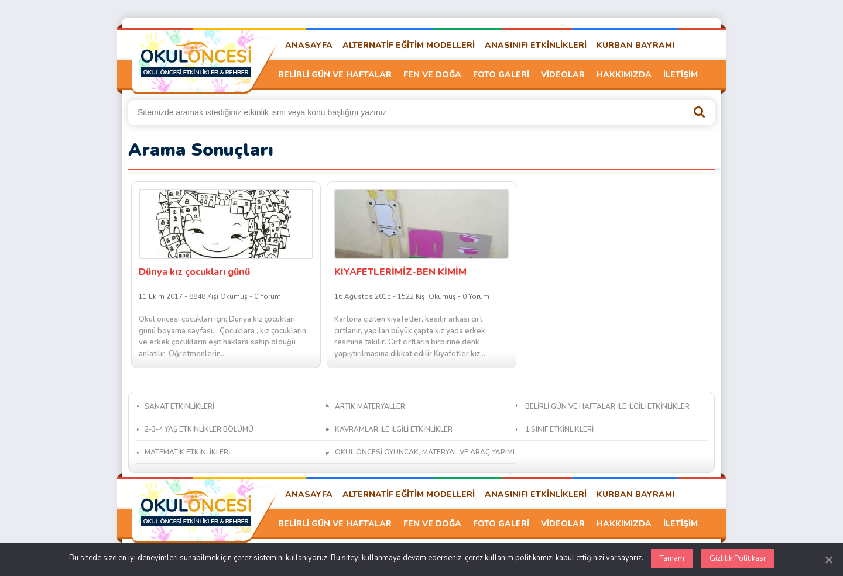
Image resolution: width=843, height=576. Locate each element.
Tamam (672, 558)
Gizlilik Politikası (737, 558)
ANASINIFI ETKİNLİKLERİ (536, 45)
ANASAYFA (309, 45)
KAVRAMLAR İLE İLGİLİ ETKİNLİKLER (394, 429)
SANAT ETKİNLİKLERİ (179, 406)
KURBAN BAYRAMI (635, 45)
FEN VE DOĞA (432, 74)
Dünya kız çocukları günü (194, 271)
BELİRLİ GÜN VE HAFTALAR (335, 74)
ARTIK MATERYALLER (370, 406)
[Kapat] (828, 559)
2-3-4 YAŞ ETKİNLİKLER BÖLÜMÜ (199, 429)
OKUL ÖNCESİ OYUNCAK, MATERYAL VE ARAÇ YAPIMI (425, 452)
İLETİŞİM (680, 74)
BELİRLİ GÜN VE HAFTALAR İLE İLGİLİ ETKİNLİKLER (607, 406)
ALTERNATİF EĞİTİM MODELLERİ (408, 45)
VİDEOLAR (563, 74)
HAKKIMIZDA (624, 74)
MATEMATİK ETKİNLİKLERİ (187, 452)
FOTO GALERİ (501, 74)
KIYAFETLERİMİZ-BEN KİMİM (400, 271)
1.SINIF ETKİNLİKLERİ (559, 429)
